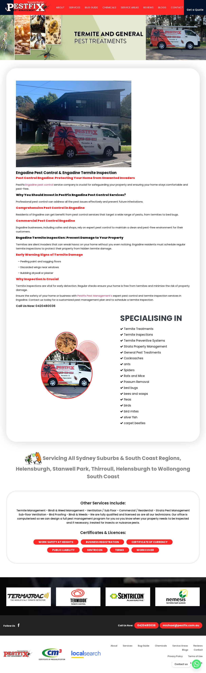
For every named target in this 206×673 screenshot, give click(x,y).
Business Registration (102, 542)
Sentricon (94, 550)
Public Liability (63, 550)
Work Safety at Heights (56, 542)
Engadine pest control (39, 184)
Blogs (162, 7)
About (60, 7)
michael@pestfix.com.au (181, 625)
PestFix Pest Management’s (94, 295)
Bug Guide (91, 7)
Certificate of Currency (149, 542)
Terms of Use (195, 656)
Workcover (145, 550)
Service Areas (130, 7)
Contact (177, 7)
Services (74, 7)
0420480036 (45, 306)
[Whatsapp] (196, 664)
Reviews (148, 7)
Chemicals (109, 7)
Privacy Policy (175, 656)
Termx (119, 550)
